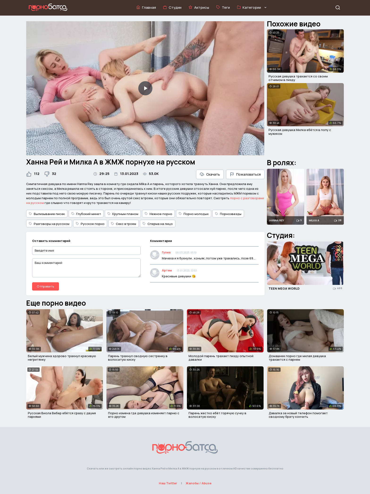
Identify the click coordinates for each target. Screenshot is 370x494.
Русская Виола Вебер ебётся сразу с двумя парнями (62, 415)
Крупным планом (122, 214)
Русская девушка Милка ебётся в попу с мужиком (300, 132)
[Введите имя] (86, 250)
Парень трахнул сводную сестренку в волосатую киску (138, 358)
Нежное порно (158, 214)
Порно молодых (194, 214)
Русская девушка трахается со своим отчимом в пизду (298, 78)
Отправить (45, 286)
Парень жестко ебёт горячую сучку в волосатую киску (217, 415)
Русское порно (90, 224)
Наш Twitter (168, 483)
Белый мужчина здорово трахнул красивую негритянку (62, 358)
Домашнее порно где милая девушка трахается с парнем (297, 358)
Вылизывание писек (47, 214)
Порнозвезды (228, 214)
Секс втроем (123, 224)
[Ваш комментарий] (86, 267)
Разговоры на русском (49, 224)
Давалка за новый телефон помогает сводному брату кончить (298, 415)
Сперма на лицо (158, 224)
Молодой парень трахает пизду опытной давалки (221, 358)
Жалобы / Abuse (198, 483)
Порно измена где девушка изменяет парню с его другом (143, 415)
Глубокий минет (86, 214)
